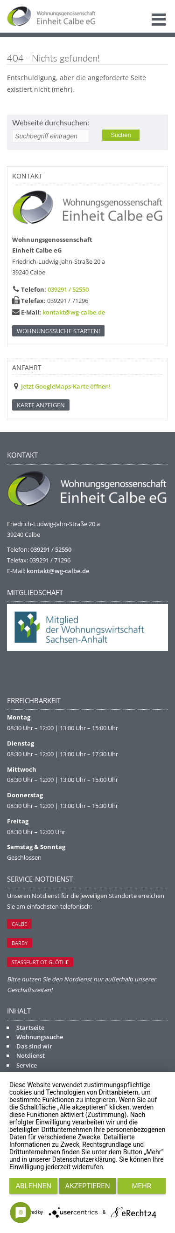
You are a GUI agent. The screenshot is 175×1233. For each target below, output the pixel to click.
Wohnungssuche (39, 1037)
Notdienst (30, 1055)
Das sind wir (34, 1046)
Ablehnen (33, 1186)
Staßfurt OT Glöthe (40, 962)
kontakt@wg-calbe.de (73, 312)
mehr (142, 1186)
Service (26, 1065)
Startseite (30, 1027)
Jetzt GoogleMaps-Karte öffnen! (66, 386)
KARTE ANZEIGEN (41, 405)
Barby (20, 942)
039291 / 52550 (68, 289)
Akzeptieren (87, 1186)
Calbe (19, 923)
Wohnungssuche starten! (58, 331)
